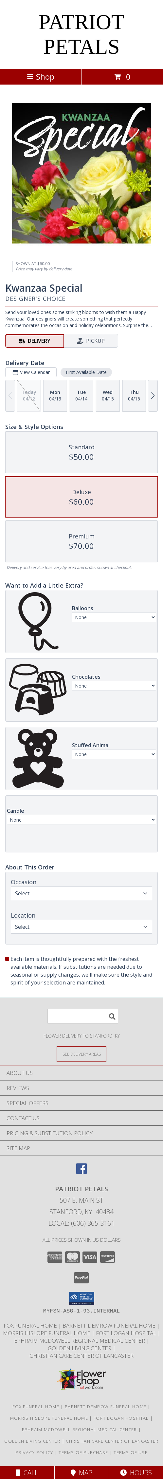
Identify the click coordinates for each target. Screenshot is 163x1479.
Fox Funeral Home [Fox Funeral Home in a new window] (31, 1325)
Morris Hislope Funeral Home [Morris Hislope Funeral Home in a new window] (47, 1333)
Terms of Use (131, 1452)
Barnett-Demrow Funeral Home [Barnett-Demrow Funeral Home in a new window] (110, 1325)
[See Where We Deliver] (81, 1054)
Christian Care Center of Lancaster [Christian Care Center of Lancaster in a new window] (81, 1355)
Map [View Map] (81, 1472)
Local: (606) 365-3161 (81, 1223)
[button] (81, 1298)
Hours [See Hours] (136, 1472)
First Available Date (86, 372)
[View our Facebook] (81, 1172)
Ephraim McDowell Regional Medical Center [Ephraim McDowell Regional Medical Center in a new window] (80, 1340)
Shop (40, 76)
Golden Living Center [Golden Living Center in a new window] (80, 1348)
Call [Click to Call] (27, 1472)
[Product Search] (82, 1016)
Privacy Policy (34, 1452)
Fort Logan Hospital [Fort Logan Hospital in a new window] (126, 1333)
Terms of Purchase (83, 1452)
